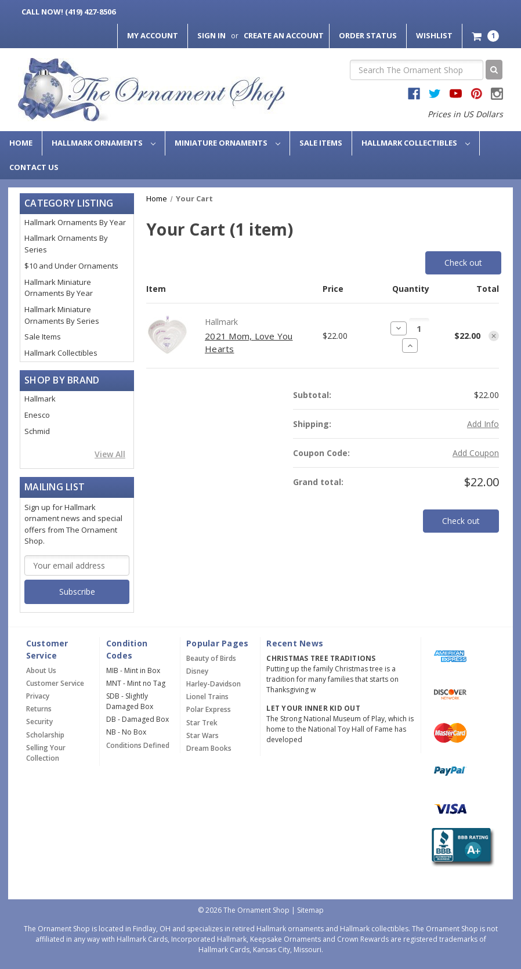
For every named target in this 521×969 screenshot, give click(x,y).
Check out (463, 262)
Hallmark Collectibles (415, 143)
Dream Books (208, 748)
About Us (41, 670)
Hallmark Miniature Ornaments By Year (58, 288)
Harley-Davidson (213, 684)
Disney (197, 671)
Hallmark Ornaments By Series (66, 244)
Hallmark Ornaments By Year (75, 222)
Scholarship (45, 735)
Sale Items (320, 143)
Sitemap (310, 910)
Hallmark (40, 398)
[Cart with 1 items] (485, 36)
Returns (39, 709)
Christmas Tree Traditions (320, 658)
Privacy (37, 696)
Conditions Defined (137, 745)
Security (39, 721)
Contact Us (34, 167)
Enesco (37, 415)
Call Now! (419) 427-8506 (68, 11)
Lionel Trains (207, 697)
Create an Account (284, 35)
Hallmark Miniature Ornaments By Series (61, 315)
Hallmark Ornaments (103, 143)
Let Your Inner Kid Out (313, 708)
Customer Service (55, 683)
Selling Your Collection (46, 753)
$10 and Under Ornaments (71, 266)
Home (20, 143)
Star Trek (202, 723)
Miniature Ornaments (227, 143)
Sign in (211, 35)
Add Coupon (476, 452)
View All (110, 454)
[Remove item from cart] (494, 336)
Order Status (368, 35)
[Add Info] (483, 424)
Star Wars (202, 735)
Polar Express (208, 709)
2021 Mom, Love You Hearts (249, 342)
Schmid (37, 431)
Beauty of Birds (211, 658)
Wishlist (434, 35)
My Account (152, 35)
